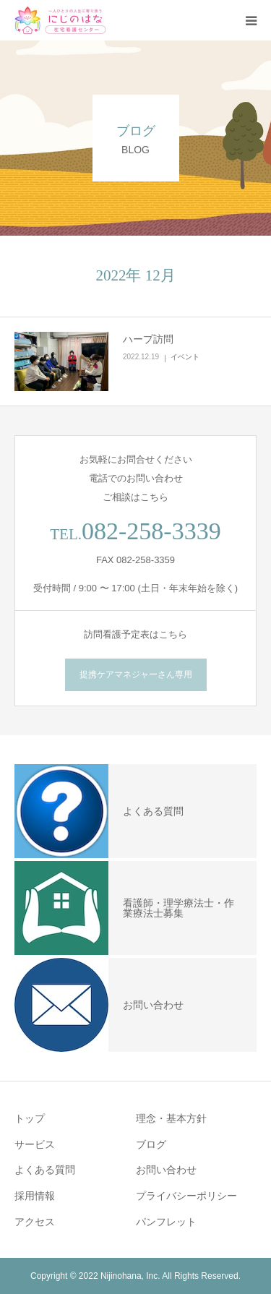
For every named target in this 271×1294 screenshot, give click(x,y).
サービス (34, 1144)
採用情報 (34, 1195)
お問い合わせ (166, 1169)
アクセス (34, 1221)
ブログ (151, 1144)
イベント (185, 357)
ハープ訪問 (148, 339)
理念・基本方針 (171, 1118)
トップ (29, 1118)
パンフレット (166, 1221)
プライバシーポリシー (186, 1195)
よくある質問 (44, 1169)
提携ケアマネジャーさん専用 (135, 674)
